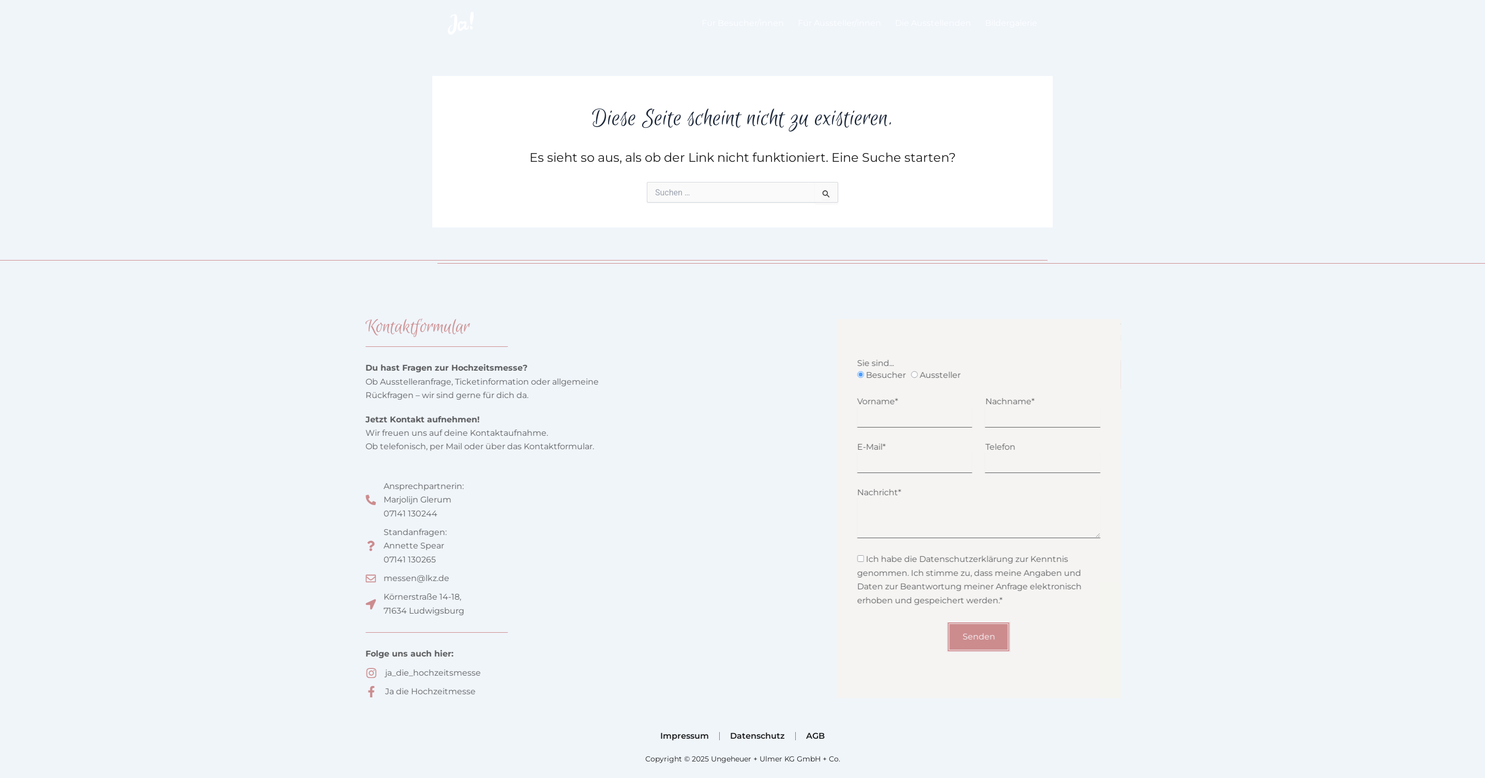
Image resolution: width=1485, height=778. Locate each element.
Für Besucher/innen (743, 23)
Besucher (927, 375)
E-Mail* (912, 447)
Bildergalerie (1011, 23)
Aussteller (981, 375)
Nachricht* (920, 492)
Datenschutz (757, 736)
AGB (815, 736)
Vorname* (918, 401)
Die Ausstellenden (933, 23)
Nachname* (1050, 401)
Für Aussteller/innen (839, 23)
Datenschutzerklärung (1007, 559)
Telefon (1041, 447)
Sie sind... (916, 363)
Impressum (684, 736)
